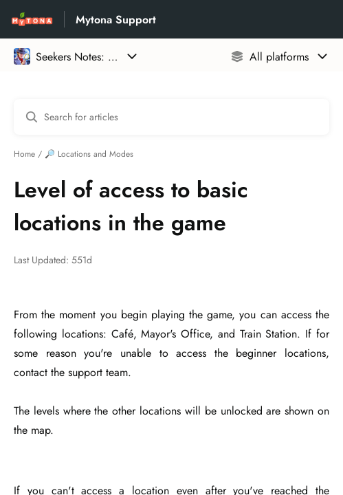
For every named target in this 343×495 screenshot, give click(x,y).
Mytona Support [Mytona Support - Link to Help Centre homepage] (116, 20)
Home (24, 154)
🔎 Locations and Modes (89, 154)
